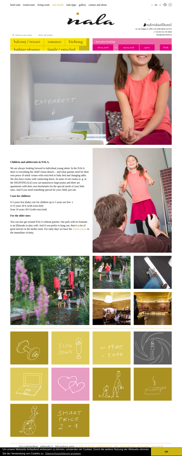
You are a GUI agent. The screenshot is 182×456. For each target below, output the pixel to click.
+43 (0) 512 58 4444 (163, 32)
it (152, 4)
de (160, 4)
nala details (58, 4)
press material (157, 446)
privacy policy (144, 446)
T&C (116, 446)
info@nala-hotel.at (164, 34)
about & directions (128, 446)
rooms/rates (29, 4)
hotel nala (15, 4)
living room (44, 4)
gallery (82, 4)
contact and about (98, 4)
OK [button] (166, 451)
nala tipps (71, 4)
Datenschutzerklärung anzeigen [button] (63, 453)
